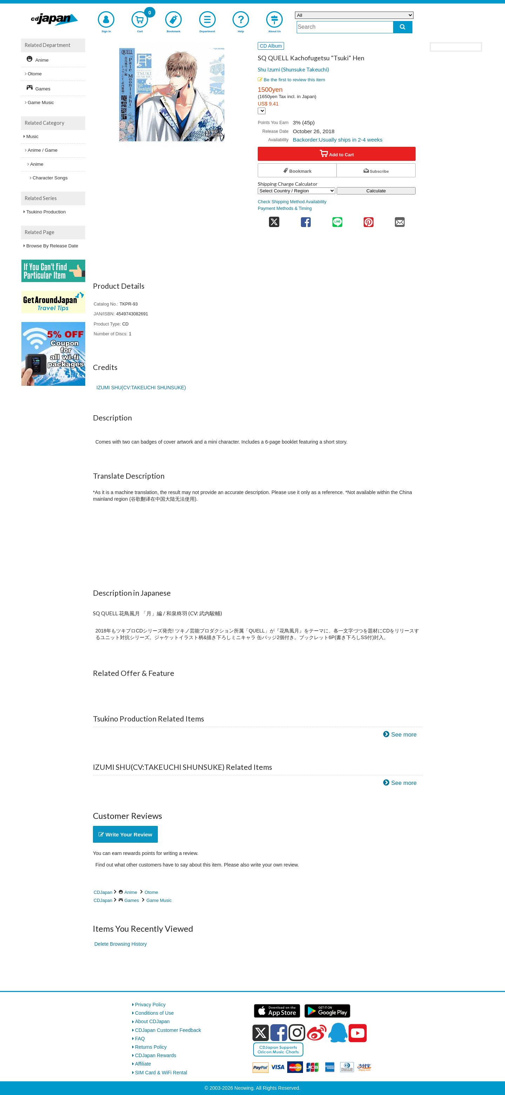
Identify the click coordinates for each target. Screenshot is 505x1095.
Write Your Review (125, 834)
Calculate (376, 190)
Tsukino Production (46, 211)
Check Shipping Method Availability (292, 201)
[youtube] (358, 1033)
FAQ (140, 1038)
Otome (151, 892)
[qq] (338, 1032)
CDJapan (103, 892)
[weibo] (316, 1032)
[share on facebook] (306, 220)
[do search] (402, 27)
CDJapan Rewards (155, 1055)
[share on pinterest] (368, 220)
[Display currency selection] (261, 111)
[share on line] (337, 220)
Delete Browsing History (120, 944)
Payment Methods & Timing (285, 208)
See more (404, 734)
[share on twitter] (274, 220)
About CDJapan (152, 1021)
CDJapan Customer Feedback (168, 1030)
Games (131, 900)
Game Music (159, 900)
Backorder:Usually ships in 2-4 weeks (338, 140)
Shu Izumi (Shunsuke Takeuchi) (293, 69)
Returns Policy (151, 1047)
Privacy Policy (150, 1004)
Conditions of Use (154, 1013)
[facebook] (278, 1032)
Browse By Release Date (52, 245)
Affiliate (143, 1064)
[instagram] (297, 1032)
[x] (260, 1033)
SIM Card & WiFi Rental (161, 1072)
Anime (130, 892)
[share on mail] (400, 220)
